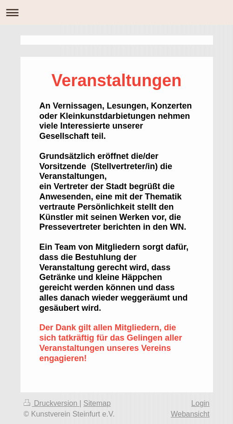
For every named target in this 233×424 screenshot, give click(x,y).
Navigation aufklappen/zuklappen (116, 12)
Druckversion (52, 403)
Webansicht (190, 414)
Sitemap (97, 403)
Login (200, 403)
